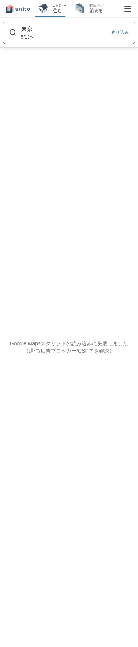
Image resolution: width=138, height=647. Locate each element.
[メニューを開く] (127, 8)
